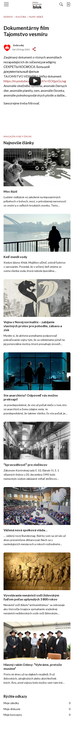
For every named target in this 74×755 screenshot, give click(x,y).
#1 (34, 49)
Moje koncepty (37, 715)
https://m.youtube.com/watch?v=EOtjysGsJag (35, 81)
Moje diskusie (37, 709)
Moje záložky (37, 703)
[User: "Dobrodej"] (7, 48)
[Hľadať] (61, 4)
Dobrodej (18, 45)
